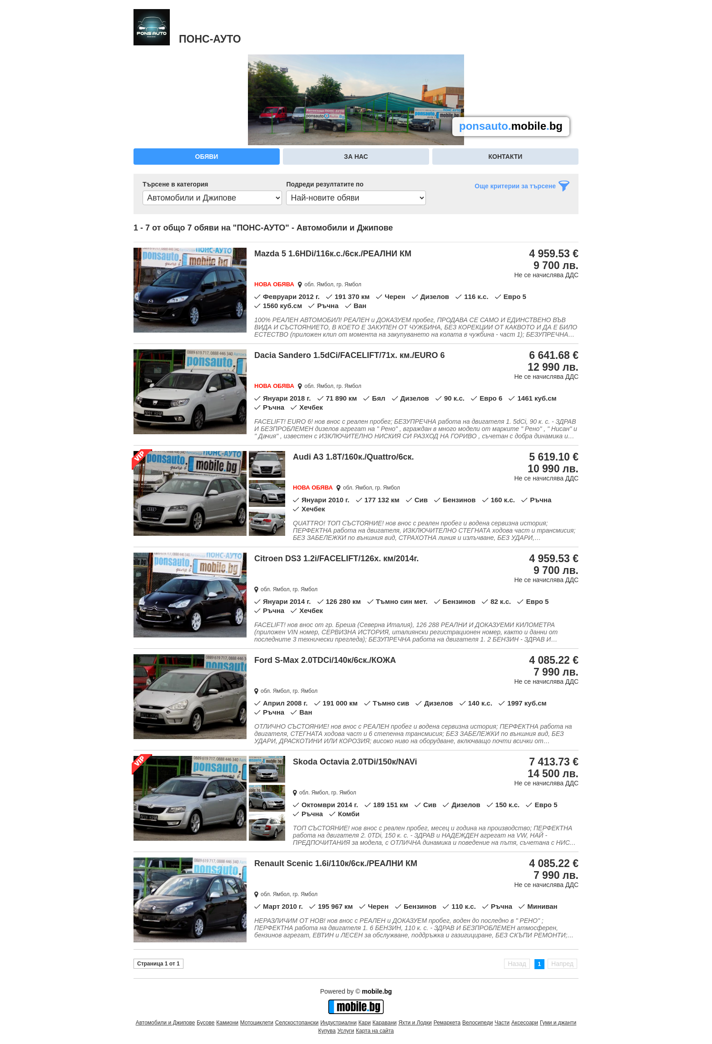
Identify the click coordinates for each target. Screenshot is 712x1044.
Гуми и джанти (558, 1022)
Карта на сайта (375, 1031)
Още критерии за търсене (515, 186)
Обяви (206, 156)
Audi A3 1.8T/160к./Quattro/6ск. (353, 456)
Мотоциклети (256, 1022)
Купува (327, 1031)
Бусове (205, 1022)
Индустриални (338, 1022)
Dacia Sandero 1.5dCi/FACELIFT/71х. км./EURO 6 (349, 355)
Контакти (506, 156)
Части (501, 1022)
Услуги (345, 1031)
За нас (356, 156)
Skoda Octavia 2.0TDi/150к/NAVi (355, 761)
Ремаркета (447, 1022)
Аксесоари (524, 1022)
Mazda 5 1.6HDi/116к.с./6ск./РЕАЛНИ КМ (332, 253)
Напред (562, 963)
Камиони (227, 1022)
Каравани (384, 1022)
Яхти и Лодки (414, 1022)
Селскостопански (297, 1022)
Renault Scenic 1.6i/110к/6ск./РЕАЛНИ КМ (335, 863)
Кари (364, 1022)
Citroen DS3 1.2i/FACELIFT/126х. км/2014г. (336, 558)
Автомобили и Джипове (165, 1022)
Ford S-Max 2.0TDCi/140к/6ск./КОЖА (325, 660)
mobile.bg (377, 991)
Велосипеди (477, 1022)
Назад (517, 963)
